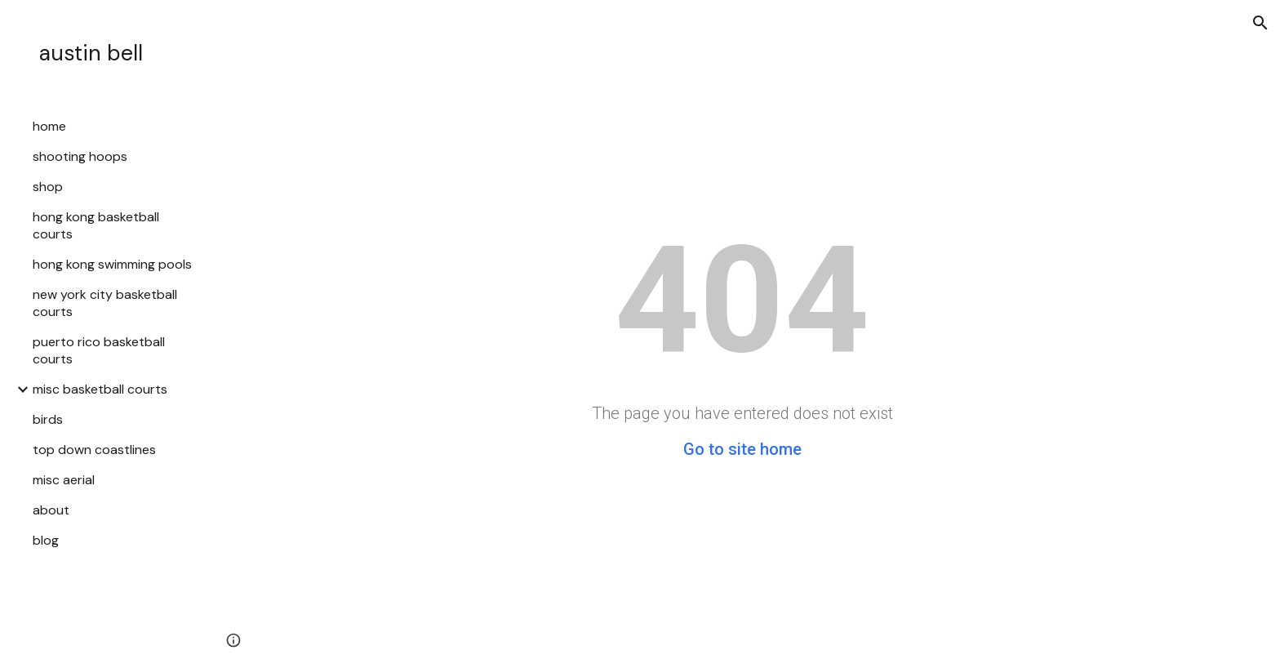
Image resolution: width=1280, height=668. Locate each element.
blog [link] (46, 540)
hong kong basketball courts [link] (96, 225)
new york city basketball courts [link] (105, 303)
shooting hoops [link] (80, 156)
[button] (1260, 22)
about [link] (51, 510)
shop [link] (48, 186)
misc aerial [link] (64, 479)
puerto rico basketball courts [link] (99, 350)
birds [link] (48, 419)
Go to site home (742, 449)
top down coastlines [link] (94, 449)
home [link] (49, 126)
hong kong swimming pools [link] (112, 264)
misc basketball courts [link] (100, 389)
